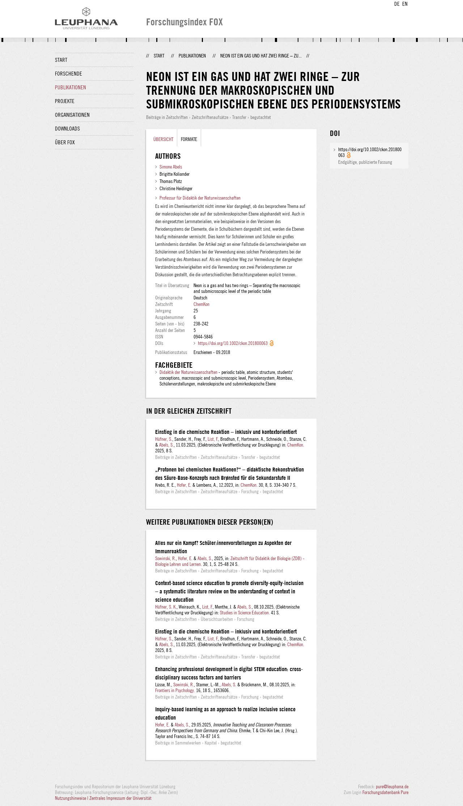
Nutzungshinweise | (72, 798)
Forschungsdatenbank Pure (385, 792)
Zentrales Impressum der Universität (120, 798)
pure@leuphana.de (392, 786)
